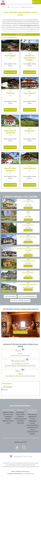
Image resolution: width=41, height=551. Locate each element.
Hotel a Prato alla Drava (32, 500)
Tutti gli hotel (10, 296)
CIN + (10, 57)
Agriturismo (8, 493)
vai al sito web (10, 72)
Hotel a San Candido (8, 489)
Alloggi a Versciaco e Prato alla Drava (32, 486)
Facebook (17, 521)
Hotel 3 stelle (20, 495)
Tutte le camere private (20, 300)
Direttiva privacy (25, 546)
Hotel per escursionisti (20, 493)
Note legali (18, 546)
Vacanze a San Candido (8, 485)
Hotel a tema (20, 485)
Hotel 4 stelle (20, 498)
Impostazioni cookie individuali (14, 548)
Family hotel (20, 491)
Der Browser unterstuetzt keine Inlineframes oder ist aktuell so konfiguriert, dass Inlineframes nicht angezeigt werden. (20, 470)
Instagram (24, 521)
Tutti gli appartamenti (27, 296)
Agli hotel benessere (20, 332)
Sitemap (13, 546)
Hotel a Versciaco (32, 489)
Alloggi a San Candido (8, 487)
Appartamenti (8, 491)
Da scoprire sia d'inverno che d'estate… (20, 365)
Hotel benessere (20, 487)
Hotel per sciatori (20, 489)
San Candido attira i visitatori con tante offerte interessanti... (20, 435)
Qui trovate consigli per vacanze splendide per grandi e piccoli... (20, 400)
